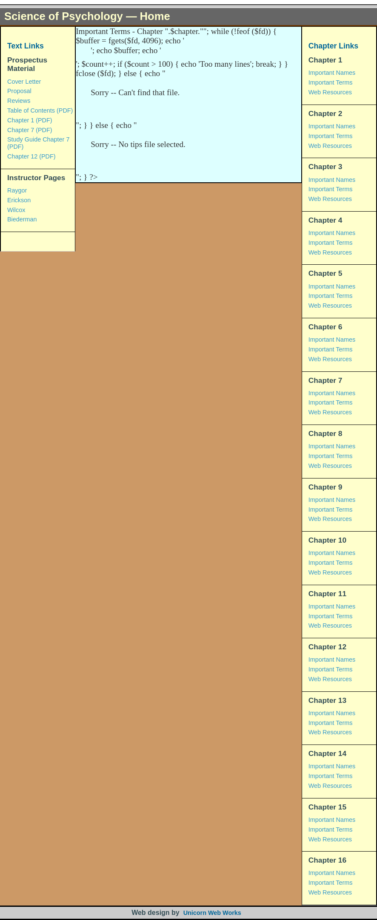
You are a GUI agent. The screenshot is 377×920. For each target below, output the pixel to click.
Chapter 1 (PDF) (29, 120)
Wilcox (16, 210)
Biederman (22, 219)
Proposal (19, 91)
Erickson (19, 200)
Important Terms (330, 82)
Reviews (18, 100)
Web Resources (330, 92)
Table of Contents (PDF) (40, 110)
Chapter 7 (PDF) (29, 130)
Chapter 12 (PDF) (31, 156)
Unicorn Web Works (212, 912)
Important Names (331, 72)
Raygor (17, 190)
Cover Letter (24, 81)
